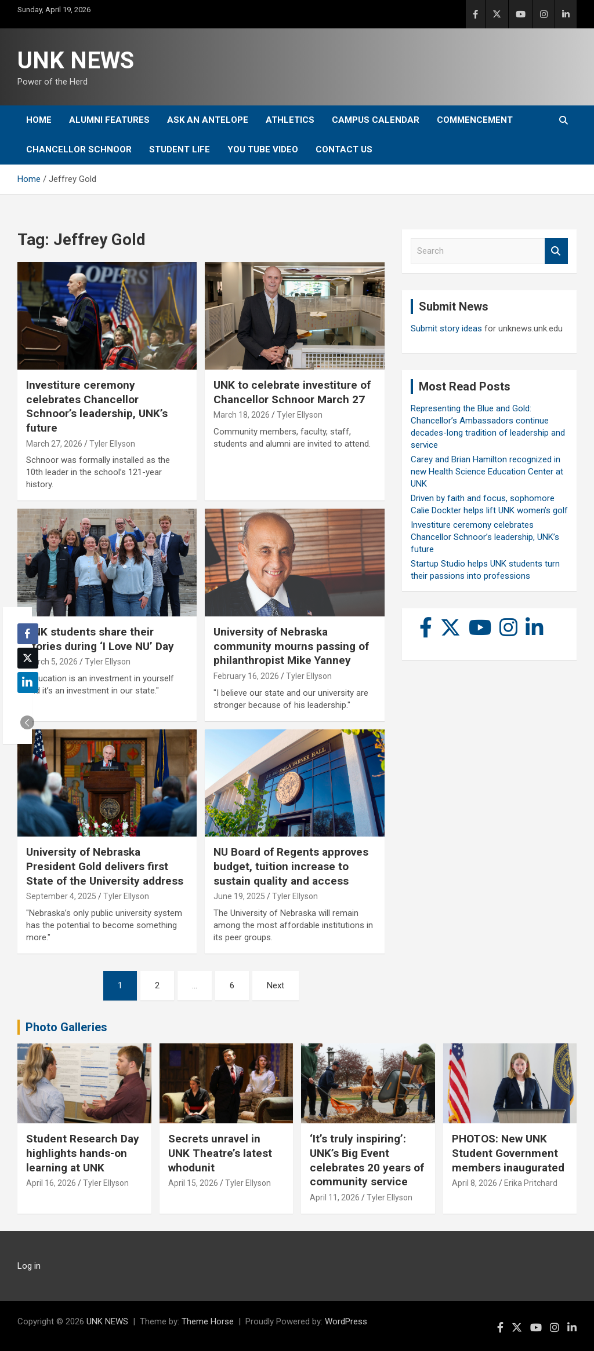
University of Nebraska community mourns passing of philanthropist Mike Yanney (291, 646)
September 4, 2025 (61, 896)
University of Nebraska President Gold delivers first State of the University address (104, 866)
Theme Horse (208, 1321)
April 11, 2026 (335, 1197)
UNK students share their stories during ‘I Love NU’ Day (100, 639)
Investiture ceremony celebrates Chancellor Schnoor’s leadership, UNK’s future (97, 406)
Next (275, 985)
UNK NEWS (75, 60)
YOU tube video (262, 149)
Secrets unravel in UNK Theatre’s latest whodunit (220, 1153)
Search (556, 251)
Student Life (179, 149)
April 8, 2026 (474, 1183)
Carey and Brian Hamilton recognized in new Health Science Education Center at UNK (487, 471)
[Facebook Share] (27, 633)
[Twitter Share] (27, 658)
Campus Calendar (375, 120)
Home (39, 120)
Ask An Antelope (207, 120)
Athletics (290, 120)
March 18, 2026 (241, 414)
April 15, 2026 (193, 1183)
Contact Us (344, 149)
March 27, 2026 (54, 443)
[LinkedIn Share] (27, 682)
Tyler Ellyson (112, 443)
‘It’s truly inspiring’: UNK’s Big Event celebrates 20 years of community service (367, 1160)
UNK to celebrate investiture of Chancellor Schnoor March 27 (292, 392)
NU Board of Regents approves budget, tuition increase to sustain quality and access (290, 866)
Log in (29, 1266)
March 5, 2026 (52, 661)
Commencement (475, 120)
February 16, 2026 (246, 676)
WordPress (346, 1321)
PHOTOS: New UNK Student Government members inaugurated (508, 1153)
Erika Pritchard (530, 1183)
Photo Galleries (66, 1027)
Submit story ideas (446, 328)
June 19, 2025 (239, 896)
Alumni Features (109, 120)
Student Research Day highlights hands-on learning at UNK (82, 1153)
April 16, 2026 (51, 1183)
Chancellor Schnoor (79, 149)
